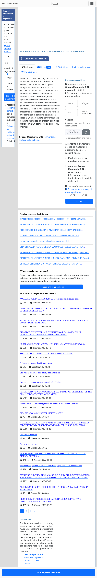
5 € (8, 56)
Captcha (69, 119)
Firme (44, 67)
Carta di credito (10, 86)
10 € (6, 63)
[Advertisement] (56, 28)
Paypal (10, 77)
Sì (74, 195)
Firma (79, 201)
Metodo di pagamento (9, 70)
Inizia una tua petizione (51, 287)
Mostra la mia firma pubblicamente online (78, 159)
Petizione (27, 67)
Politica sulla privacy (81, 67)
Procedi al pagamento (10, 97)
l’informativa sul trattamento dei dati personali (13, 132)
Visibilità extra (29, 72)
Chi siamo (28, 563)
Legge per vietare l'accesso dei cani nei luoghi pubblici (44, 241)
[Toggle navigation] (91, 3)
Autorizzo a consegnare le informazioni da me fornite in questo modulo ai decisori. (80, 174)
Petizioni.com (10, 3)
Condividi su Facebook (33, 58)
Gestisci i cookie (31, 560)
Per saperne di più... (7, 48)
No (86, 195)
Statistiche (61, 67)
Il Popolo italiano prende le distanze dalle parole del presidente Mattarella (52, 219)
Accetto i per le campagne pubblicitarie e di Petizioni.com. (13, 122)
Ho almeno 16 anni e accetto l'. (78, 189)
